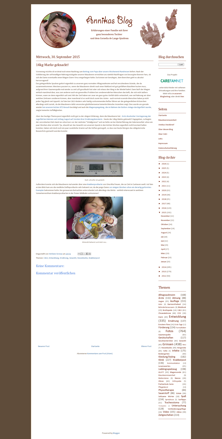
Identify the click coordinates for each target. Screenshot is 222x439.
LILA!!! (161, 372)
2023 (164, 177)
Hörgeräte (181, 348)
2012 (164, 276)
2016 (164, 208)
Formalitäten (181, 328)
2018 (164, 199)
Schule (178, 393)
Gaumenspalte (164, 335)
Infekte (175, 351)
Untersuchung (179, 405)
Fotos (169, 331)
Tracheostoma (172, 402)
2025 (164, 168)
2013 (164, 272)
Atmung (176, 298)
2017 (164, 204)
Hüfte (165, 351)
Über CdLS (162, 134)
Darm (160, 317)
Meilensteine (163, 378)
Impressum (163, 143)
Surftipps (182, 400)
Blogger (116, 433)
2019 (164, 195)
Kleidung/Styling (166, 357)
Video (166, 412)
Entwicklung (54, 258)
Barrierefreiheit (174, 304)
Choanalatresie (164, 313)
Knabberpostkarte (95, 184)
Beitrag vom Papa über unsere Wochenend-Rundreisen (106, 72)
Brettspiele (167, 310)
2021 (164, 186)
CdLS (46, 258)
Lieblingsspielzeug (167, 369)
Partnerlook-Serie (166, 384)
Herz (184, 345)
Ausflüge (174, 301)
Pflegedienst (163, 387)
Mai (163, 245)
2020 (164, 190)
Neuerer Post (43, 346)
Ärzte (161, 298)
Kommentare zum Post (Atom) (100, 354)
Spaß (183, 396)
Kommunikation (173, 363)
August (164, 233)
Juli (162, 237)
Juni (162, 241)
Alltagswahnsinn (166, 295)
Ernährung (64, 258)
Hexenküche (82, 258)
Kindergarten (163, 354)
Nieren (178, 378)
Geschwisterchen (165, 341)
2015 (164, 213)
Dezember (165, 216)
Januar (164, 262)
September (166, 229)
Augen (161, 301)
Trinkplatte (162, 406)
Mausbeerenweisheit (167, 120)
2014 (164, 267)
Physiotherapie (166, 390)
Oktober (165, 224)
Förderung (163, 327)
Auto (160, 304)
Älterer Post (146, 346)
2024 (164, 173)
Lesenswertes (164, 366)
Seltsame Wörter (166, 397)
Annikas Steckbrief (166, 125)
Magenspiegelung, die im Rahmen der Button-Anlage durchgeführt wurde (120, 107)
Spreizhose (169, 400)
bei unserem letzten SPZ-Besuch (56, 107)
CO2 (179, 313)
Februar (164, 258)
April (163, 249)
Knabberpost (94, 258)
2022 (164, 182)
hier (182, 97)
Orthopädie (176, 381)
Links (160, 139)
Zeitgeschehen (165, 415)
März (163, 253)
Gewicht (72, 258)
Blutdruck (182, 307)
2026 (164, 164)
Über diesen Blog (165, 129)
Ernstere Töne (164, 325)
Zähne (179, 412)
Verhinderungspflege (177, 409)
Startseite (95, 346)
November (165, 220)
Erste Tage (178, 325)
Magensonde (175, 372)
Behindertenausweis (166, 307)
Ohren (161, 381)
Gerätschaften (165, 337)
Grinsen (168, 344)
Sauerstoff (163, 393)
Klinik (161, 360)
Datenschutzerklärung (167, 148)
